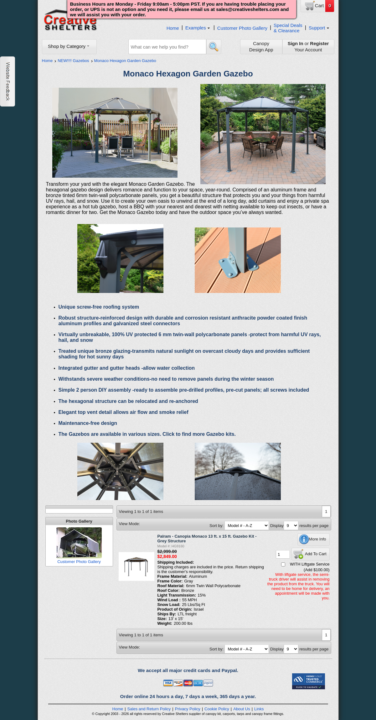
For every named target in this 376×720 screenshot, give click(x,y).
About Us (241, 709)
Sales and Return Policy (149, 709)
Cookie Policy (216, 709)
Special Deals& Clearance (288, 28)
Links (259, 709)
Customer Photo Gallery (242, 28)
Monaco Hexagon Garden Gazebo (125, 60)
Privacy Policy (187, 709)
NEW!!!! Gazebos (73, 60)
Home (173, 28)
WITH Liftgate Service (309, 564)
